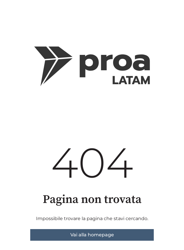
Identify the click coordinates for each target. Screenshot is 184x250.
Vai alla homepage (92, 235)
